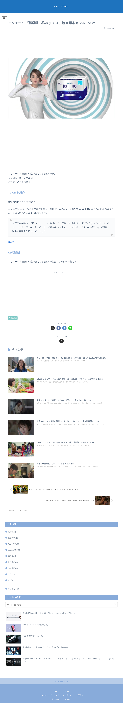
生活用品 (13, 318)
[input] (61, 610)
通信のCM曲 (13, 541)
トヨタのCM (13, 567)
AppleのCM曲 (14, 547)
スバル (11, 586)
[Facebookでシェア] (58, 328)
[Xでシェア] (53, 328)
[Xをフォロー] (61, 341)
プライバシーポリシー (64, 702)
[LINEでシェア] (70, 328)
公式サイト (13, 242)
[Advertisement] (61, 42)
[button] (115, 610)
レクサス (12, 579)
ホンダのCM (13, 573)
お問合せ (79, 702)
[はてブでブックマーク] (64, 328)
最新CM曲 (12, 535)
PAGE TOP (61, 688)
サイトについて (46, 702)
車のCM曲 (12, 560)
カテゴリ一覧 (14, 595)
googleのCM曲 (14, 554)
